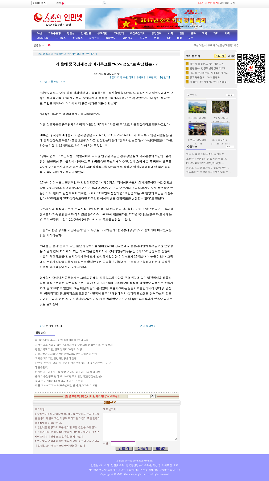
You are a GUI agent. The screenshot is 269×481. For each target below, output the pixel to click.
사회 (170, 33)
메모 (141, 77)
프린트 (152, 77)
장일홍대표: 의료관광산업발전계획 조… (208, 172)
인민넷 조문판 (45, 53)
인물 (181, 33)
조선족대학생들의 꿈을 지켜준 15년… (207, 158)
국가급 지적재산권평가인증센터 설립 (56, 358)
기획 (227, 33)
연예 (156, 37)
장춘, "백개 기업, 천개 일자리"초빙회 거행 (58, 349)
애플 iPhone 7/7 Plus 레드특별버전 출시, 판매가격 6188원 (66, 385)
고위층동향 (54, 33)
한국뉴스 (78, 37)
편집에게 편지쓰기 (92, 396)
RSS (176, 465)
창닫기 (165, 77)
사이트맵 (167, 465)
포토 (190, 37)
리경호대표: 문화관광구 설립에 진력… (207, 167)
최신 (39, 33)
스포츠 (143, 37)
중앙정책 (157, 33)
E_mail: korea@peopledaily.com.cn (134, 460)
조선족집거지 (137, 33)
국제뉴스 (94, 37)
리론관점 (128, 37)
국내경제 (119, 33)
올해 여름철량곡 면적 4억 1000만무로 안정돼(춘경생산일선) (68, 376)
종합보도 (110, 37)
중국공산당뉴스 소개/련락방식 (143, 465)
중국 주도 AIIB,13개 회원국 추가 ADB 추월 (59, 381)
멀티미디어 (43, 37)
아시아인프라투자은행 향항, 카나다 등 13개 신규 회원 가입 (68, 371)
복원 (125, 77)
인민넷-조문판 (54, 326)
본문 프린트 (72, 396)
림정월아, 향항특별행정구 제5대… (209, 68)
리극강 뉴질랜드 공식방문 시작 (207, 63)
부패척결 (102, 33)
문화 (193, 33)
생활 (179, 37)
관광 (167, 37)
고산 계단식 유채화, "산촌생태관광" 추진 (217, 45)
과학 (215, 33)
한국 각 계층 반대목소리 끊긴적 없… (206, 154)
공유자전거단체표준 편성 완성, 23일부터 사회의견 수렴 (66, 353)
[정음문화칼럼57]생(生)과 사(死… (205, 163)
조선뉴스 (61, 37)
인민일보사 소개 (100, 465)
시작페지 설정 (227, 3)
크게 (119, 77)
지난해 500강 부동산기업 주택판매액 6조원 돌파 (62, 340)
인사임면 (86, 33)
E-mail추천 (112, 396)
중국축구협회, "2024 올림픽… (206, 77)
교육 (204, 33)
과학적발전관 (76, 53)
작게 (130, 77)
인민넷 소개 (117, 465)
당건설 (71, 33)
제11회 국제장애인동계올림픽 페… (209, 72)
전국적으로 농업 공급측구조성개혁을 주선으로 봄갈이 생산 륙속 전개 (74, 344)
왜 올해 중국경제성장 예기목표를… (209, 81)
